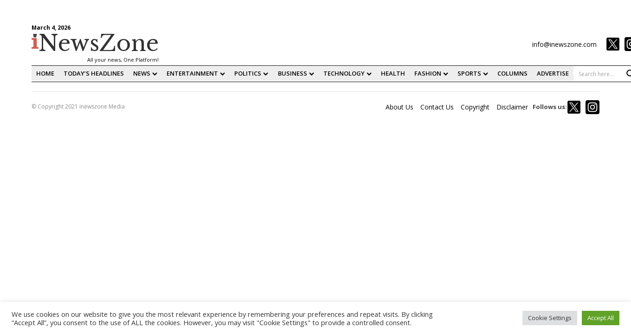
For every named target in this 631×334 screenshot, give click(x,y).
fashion (431, 73)
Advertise (553, 73)
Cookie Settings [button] (550, 318)
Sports (472, 73)
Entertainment (196, 73)
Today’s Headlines (94, 73)
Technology (347, 73)
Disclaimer (512, 107)
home (45, 73)
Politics (251, 73)
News (145, 73)
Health (393, 73)
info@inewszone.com (564, 44)
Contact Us (437, 107)
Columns (512, 73)
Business (296, 73)
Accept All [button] (600, 318)
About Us (399, 107)
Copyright (475, 107)
